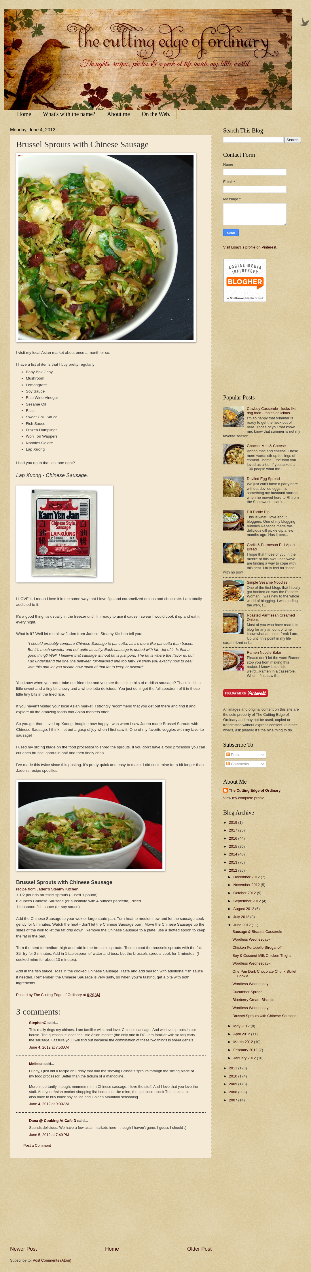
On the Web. (156, 114)
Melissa (36, 1064)
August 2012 (244, 909)
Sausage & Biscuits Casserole (257, 931)
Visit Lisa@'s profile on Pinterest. (250, 247)
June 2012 (242, 925)
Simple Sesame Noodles (267, 582)
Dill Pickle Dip (258, 512)
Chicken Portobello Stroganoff (257, 947)
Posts (233, 754)
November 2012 (247, 885)
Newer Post (23, 1249)
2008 (233, 1092)
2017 (233, 830)
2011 (233, 1068)
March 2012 (243, 1042)
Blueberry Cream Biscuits (253, 1000)
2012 (233, 870)
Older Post (199, 1249)
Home (24, 114)
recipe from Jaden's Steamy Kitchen (47, 889)
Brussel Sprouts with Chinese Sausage (264, 1016)
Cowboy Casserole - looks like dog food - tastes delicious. (271, 410)
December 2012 (247, 877)
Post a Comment (37, 1145)
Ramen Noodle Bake (264, 652)
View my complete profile (243, 798)
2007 (233, 1100)
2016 (233, 838)
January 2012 (245, 1058)
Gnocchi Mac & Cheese (266, 446)
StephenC (37, 1023)
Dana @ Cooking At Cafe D (52, 1120)
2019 (233, 822)
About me (118, 114)
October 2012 (245, 893)
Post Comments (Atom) (52, 1260)
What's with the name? (69, 114)
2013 (233, 862)
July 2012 (241, 917)
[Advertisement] (111, 1202)
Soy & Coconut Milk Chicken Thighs (261, 955)
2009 (233, 1084)
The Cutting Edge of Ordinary (255, 790)
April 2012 (242, 1034)
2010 (233, 1076)
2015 (233, 846)
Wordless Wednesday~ (251, 939)
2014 (233, 854)
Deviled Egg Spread (263, 479)
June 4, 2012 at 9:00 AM (49, 1104)
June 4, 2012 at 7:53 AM (49, 1047)
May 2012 (242, 1026)
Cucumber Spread (247, 992)
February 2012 (245, 1050)
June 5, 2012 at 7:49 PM (49, 1135)
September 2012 (247, 901)
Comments (237, 764)
